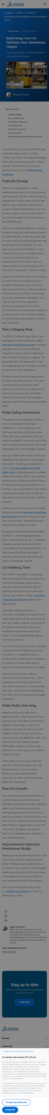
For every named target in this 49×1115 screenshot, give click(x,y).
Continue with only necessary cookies (19, 1051)
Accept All (10, 1110)
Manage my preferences (16, 1102)
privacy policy (27, 1093)
